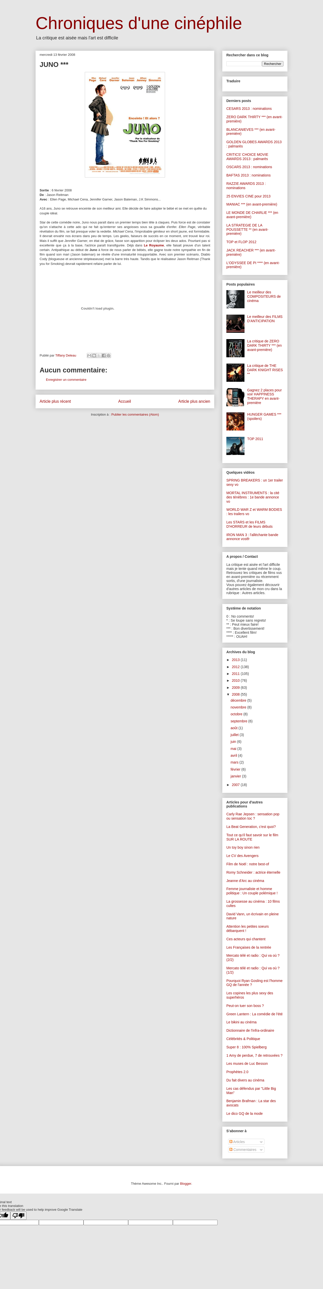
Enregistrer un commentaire (66, 380)
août (234, 728)
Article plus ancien (194, 401)
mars (235, 762)
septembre (239, 721)
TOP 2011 (255, 439)
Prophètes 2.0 (237, 1072)
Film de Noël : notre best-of (247, 864)
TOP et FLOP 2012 (241, 242)
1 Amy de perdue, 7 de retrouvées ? (254, 1055)
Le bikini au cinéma (241, 1022)
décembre (239, 700)
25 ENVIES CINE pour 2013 (248, 196)
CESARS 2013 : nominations (249, 109)
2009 (236, 688)
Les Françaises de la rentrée (248, 947)
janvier (236, 776)
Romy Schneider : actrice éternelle (253, 872)
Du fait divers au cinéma (245, 1080)
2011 (236, 674)
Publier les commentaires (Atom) (135, 414)
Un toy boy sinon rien (243, 847)
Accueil (124, 401)
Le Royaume (154, 245)
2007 (236, 785)
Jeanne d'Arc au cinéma (245, 881)
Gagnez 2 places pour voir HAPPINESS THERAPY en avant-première (264, 396)
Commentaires (242, 1150)
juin (234, 742)
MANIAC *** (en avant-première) (251, 204)
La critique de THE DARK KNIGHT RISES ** (265, 370)
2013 (236, 660)
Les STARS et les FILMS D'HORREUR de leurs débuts (249, 524)
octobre (237, 714)
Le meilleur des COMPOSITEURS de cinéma (264, 296)
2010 (236, 680)
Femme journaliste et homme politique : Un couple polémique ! (252, 891)
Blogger (185, 1183)
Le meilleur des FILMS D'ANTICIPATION (265, 319)
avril (234, 755)
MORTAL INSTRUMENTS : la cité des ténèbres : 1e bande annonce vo (252, 497)
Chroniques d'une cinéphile (139, 23)
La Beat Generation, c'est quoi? (251, 827)
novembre (239, 707)
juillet (235, 735)
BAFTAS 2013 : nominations (248, 175)
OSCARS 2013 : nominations (249, 167)
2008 (236, 694)
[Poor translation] (18, 1215)
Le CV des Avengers (242, 856)
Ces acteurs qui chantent (245, 939)
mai (234, 749)
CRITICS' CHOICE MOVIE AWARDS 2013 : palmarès (247, 157)
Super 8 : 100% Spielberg (246, 1047)
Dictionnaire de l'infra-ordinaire (250, 1030)
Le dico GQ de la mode (244, 1113)
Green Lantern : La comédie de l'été (254, 1014)
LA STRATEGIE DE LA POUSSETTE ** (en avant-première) (247, 229)
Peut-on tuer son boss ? (245, 1006)
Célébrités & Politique (243, 1039)
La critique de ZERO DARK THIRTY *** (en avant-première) (264, 345)
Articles (237, 1142)
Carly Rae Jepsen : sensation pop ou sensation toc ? (252, 816)
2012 (236, 667)
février (236, 769)
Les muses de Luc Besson (247, 1063)
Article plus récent (55, 401)
